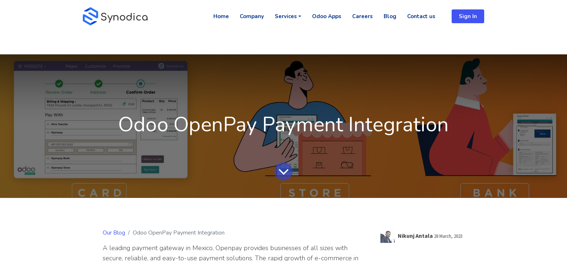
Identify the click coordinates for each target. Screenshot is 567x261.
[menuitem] (221, 16)
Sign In (468, 16)
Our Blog (114, 233)
